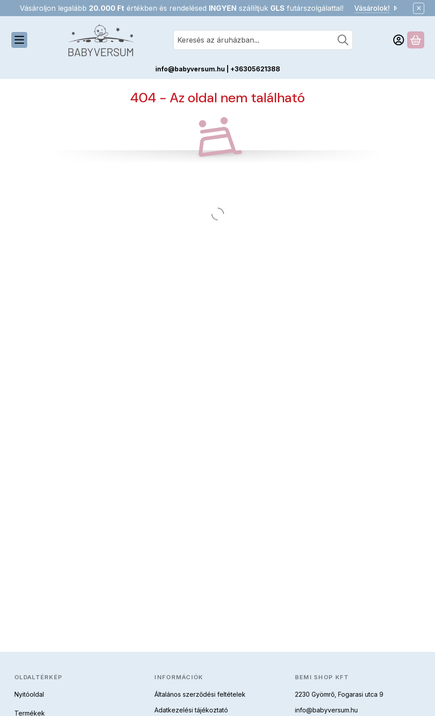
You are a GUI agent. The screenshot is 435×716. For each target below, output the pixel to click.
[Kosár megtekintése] (415, 39)
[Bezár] (418, 8)
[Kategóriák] (19, 39)
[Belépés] (398, 39)
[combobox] (263, 40)
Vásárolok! (376, 8)
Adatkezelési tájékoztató (191, 710)
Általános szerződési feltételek (200, 694)
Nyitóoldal (29, 694)
